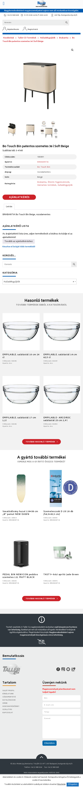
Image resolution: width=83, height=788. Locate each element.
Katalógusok (9, 700)
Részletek (61, 784)
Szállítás (7, 709)
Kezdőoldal (8, 38)
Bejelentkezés (13, 29)
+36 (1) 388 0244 (13, 15)
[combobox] (40, 281)
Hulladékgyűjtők (47, 38)
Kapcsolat (8, 713)
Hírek (5, 703)
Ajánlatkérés (19, 197)
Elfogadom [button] (72, 784)
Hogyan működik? (11, 706)
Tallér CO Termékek (27, 38)
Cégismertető (9, 697)
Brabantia (63, 38)
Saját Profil (9, 691)
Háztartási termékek (46, 185)
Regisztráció (33, 29)
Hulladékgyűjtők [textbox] (39, 282)
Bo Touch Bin (43, 167)
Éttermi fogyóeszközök (59, 182)
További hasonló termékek (42, 442)
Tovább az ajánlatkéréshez (19, 241)
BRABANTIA (43, 162)
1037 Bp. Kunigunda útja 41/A (65, 15)
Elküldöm (49, 743)
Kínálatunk (8, 694)
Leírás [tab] (9, 206)
